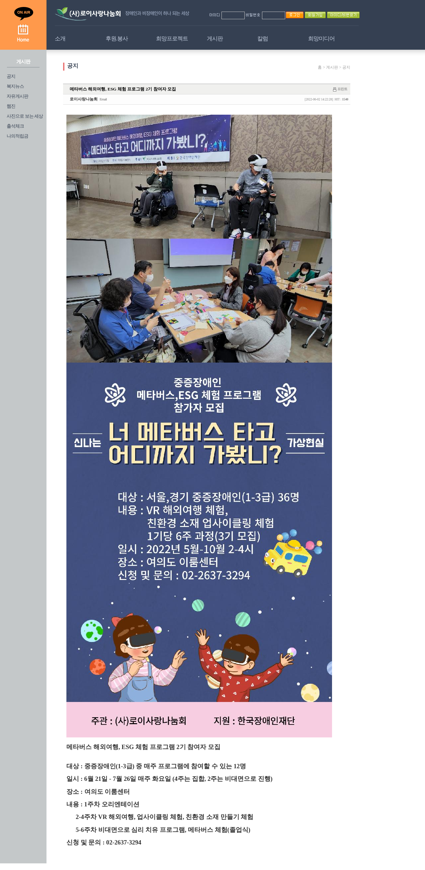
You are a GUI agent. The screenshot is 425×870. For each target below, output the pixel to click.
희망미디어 (321, 38)
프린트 (342, 89)
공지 (11, 76)
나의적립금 (17, 136)
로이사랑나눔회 (84, 99)
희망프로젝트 (172, 38)
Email (103, 99)
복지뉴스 (15, 86)
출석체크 (15, 126)
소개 (60, 38)
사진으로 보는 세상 (25, 116)
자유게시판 (17, 96)
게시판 (215, 38)
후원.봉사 (117, 38)
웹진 (11, 106)
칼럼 (262, 38)
